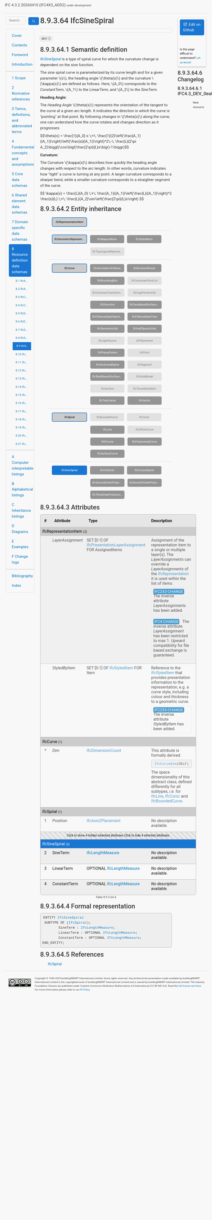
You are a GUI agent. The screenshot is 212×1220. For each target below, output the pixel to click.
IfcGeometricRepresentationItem (70, 239)
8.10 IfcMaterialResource (23, 354)
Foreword (20, 55)
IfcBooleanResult (144, 268)
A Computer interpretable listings (21, 465)
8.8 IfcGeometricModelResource (23, 338)
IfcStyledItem (144, 239)
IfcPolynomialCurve (144, 441)
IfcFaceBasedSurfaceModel (145, 304)
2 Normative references (21, 93)
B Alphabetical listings (21, 489)
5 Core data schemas (20, 180)
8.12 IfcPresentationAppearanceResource (23, 370)
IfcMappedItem (107, 239)
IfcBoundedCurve (107, 417)
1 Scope (19, 78)
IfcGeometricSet (107, 328)
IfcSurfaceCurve (107, 453)
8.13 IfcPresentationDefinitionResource (23, 378)
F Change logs (20, 559)
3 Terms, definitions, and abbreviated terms (21, 120)
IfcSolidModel (144, 376)
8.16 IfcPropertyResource (23, 403)
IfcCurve (69, 268)
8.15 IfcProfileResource (23, 395)
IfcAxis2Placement (103, 821)
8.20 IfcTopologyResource (23, 435)
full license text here (190, 986)
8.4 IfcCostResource (23, 305)
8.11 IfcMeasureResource (23, 362)
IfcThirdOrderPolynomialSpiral (108, 494)
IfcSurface (107, 388)
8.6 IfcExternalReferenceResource (23, 321)
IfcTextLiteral (107, 400)
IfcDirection (107, 304)
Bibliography (21, 576)
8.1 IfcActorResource (23, 281)
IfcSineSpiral (50, 59)
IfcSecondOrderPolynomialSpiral (108, 482)
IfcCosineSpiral (144, 470)
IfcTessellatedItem (144, 388)
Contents (19, 45)
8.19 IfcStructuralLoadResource (23, 427)
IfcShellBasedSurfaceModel (108, 376)
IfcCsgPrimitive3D (144, 292)
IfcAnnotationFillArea (107, 268)
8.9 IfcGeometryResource (23, 346)
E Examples (20, 544)
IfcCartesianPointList (145, 280)
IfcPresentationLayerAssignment (116, 545)
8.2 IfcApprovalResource (23, 289)
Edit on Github (191, 27)
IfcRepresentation (173, 573)
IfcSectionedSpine (107, 364)
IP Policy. (85, 990)
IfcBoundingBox (107, 280)
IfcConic (144, 417)
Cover (17, 35)
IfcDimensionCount (104, 750)
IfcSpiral (70, 417)
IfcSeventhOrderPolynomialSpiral (145, 482)
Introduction (21, 64)
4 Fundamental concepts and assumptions (21, 153)
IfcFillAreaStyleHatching (107, 316)
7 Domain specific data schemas (20, 230)
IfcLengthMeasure (103, 853)
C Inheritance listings (21, 510)
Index (16, 585)
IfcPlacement (144, 340)
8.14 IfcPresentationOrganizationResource (23, 387)
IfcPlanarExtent (107, 352)
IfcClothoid (107, 470)
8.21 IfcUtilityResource (23, 444)
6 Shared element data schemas (20, 204)
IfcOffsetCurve (145, 429)
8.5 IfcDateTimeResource (23, 313)
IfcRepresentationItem (69, 222)
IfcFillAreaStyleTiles (144, 316)
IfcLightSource (107, 340)
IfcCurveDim (165, 764)
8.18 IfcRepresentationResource (23, 419)
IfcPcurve (107, 441)
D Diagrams (20, 529)
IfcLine (107, 429)
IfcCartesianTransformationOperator (108, 292)
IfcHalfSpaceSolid (144, 328)
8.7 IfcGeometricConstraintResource (23, 330)
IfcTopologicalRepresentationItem (108, 251)
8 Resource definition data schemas (20, 260)
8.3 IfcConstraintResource (23, 297)
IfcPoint (144, 352)
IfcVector (144, 400)
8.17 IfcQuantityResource (23, 411)
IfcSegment (144, 364)
